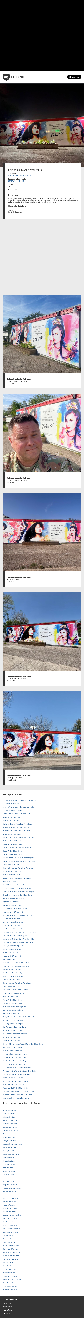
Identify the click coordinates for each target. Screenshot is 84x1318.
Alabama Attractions (9, 1110)
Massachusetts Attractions (12, 1188)
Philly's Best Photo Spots (11, 996)
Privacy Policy (7, 1307)
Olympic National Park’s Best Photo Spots (17, 983)
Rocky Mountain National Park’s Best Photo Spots (20, 1017)
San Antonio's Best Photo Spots (13, 1020)
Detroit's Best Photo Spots (12, 875)
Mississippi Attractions (10, 1198)
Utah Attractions (8, 1266)
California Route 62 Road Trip (13, 841)
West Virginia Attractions (11, 1283)
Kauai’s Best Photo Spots (11, 919)
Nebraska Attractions (10, 1208)
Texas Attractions (8, 1262)
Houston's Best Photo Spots (12, 905)
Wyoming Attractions (10, 1289)
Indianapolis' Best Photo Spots (13, 912)
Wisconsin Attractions (10, 1286)
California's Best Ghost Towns (13, 844)
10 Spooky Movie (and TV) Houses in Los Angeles (20, 800)
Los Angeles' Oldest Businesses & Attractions (18, 942)
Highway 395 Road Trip (11, 902)
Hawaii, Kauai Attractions (11, 1147)
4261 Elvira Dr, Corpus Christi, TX (19, 176)
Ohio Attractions (8, 1235)
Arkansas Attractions (10, 1120)
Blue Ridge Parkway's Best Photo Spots (16, 831)
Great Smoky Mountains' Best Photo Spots (17, 895)
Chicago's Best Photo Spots (12, 851)
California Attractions (10, 1124)
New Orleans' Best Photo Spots (13, 973)
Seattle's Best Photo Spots (12, 1037)
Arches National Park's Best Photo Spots (16, 814)
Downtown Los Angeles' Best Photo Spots (17, 878)
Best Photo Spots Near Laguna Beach (16, 827)
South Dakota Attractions (11, 1256)
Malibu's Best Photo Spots (12, 949)
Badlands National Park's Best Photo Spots (17, 824)
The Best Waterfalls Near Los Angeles (16, 1061)
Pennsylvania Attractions (11, 1245)
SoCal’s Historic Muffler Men (12, 1051)
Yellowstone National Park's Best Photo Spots (18, 1091)
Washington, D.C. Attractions (12, 1279)
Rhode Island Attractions (11, 1249)
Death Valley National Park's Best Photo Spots (18, 868)
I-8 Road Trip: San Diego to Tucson (15, 908)
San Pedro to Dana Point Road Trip (15, 1034)
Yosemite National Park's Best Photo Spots (17, 1095)
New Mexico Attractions (11, 1222)
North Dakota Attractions (11, 1232)
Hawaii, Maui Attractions (11, 1151)
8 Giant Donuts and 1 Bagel (12, 810)
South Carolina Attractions (11, 1252)
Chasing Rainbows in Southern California (17, 848)
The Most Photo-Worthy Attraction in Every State (19, 1071)
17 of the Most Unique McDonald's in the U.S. (18, 807)
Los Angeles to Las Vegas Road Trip (15, 946)
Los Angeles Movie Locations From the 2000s (18, 939)
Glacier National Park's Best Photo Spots (17, 888)
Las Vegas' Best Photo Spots (12, 929)
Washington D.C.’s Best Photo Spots (15, 1088)
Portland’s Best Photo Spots (12, 1003)
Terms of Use (7, 1310)
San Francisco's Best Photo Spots (14, 1027)
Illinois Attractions (9, 1161)
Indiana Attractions (9, 1164)
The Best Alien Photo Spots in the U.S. (16, 1054)
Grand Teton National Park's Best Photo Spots (18, 892)
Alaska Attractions (9, 1113)
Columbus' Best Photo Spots (12, 854)
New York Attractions (10, 1225)
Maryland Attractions (10, 1185)
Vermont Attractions (9, 1269)
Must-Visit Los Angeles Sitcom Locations (16, 963)
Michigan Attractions (9, 1191)
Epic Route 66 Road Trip (11, 881)
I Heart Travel (7, 1303)
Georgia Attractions (9, 1141)
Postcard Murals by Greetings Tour (14, 1007)
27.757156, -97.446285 (16, 181)
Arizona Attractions (9, 1117)
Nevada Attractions (9, 1212)
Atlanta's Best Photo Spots (12, 817)
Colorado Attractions (10, 1127)
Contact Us (6, 1313)
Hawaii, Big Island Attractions (13, 1144)
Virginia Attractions (9, 1273)
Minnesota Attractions (10, 1195)
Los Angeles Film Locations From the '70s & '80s (19, 932)
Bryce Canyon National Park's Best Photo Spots (19, 837)
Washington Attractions (10, 1276)
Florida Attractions (9, 1137)
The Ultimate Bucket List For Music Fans (16, 1074)
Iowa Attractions (8, 1168)
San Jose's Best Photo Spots (12, 1030)
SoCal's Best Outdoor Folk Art (13, 1047)
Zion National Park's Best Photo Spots (16, 1098)
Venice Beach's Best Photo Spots (14, 1084)
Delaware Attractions (10, 1134)
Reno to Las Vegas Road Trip (13, 1010)
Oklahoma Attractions (10, 1239)
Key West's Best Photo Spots (13, 922)
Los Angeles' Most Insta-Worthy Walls (15, 936)
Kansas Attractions (9, 1171)
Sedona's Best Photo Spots (12, 1040)
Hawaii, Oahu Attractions (11, 1154)
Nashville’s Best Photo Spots (12, 969)
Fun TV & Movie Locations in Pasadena (16, 885)
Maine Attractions (8, 1181)
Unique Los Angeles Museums (13, 1078)
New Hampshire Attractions (12, 1215)
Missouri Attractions (9, 1201)
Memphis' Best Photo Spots (12, 956)
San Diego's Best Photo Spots (13, 1024)
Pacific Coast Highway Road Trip (14, 993)
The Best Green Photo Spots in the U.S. (16, 1057)
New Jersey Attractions (10, 1218)
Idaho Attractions (8, 1157)
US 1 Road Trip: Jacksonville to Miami (16, 1081)
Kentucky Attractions (10, 1174)
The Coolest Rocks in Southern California (17, 1068)
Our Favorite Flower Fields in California (16, 990)
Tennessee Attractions (10, 1259)
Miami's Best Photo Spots (11, 959)
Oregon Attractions (9, 1242)
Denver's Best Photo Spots (12, 871)
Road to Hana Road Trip (11, 1013)
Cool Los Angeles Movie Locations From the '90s (19, 861)
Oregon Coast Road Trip (11, 986)
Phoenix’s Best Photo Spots (12, 1000)
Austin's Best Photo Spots (11, 820)
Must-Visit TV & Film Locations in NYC (16, 966)
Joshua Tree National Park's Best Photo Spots (18, 915)
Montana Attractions (9, 1205)
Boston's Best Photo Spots (12, 834)
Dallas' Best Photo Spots (11, 864)
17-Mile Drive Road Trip (11, 804)
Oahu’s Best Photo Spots (11, 980)
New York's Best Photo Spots (13, 976)
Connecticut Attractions (10, 1130)
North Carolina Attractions (11, 1229)
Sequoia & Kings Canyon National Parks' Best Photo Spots (23, 1044)
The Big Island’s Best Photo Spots (14, 1064)
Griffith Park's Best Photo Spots (13, 898)
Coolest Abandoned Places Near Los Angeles (18, 858)
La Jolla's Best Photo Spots (12, 925)
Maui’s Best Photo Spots (11, 952)
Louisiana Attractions (10, 1178)
